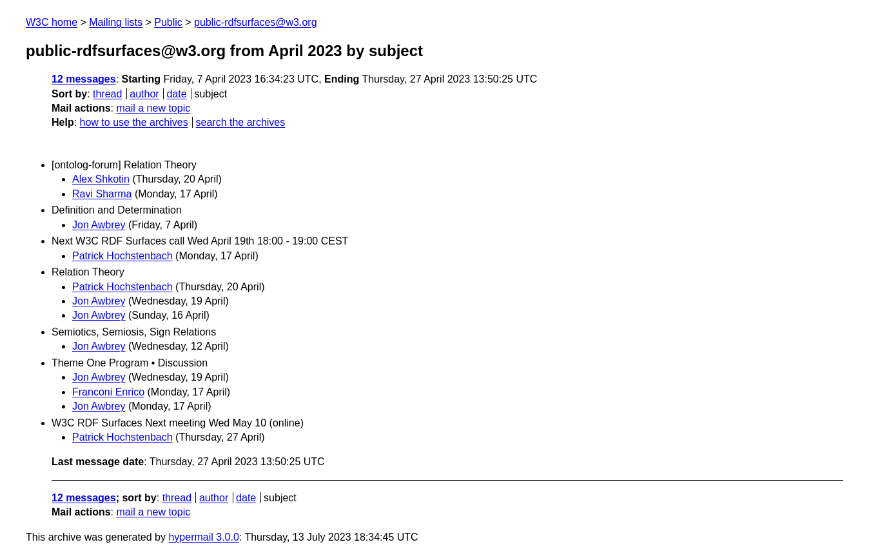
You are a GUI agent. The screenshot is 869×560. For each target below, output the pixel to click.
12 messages (84, 79)
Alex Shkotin (101, 179)
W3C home (51, 22)
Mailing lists (115, 22)
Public (168, 22)
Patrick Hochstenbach (122, 255)
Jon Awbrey (98, 224)
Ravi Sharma (102, 193)
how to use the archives (134, 122)
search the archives (241, 122)
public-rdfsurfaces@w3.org (255, 22)
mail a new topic (153, 108)
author (144, 93)
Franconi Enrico (108, 391)
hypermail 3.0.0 (203, 537)
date (176, 93)
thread (107, 93)
